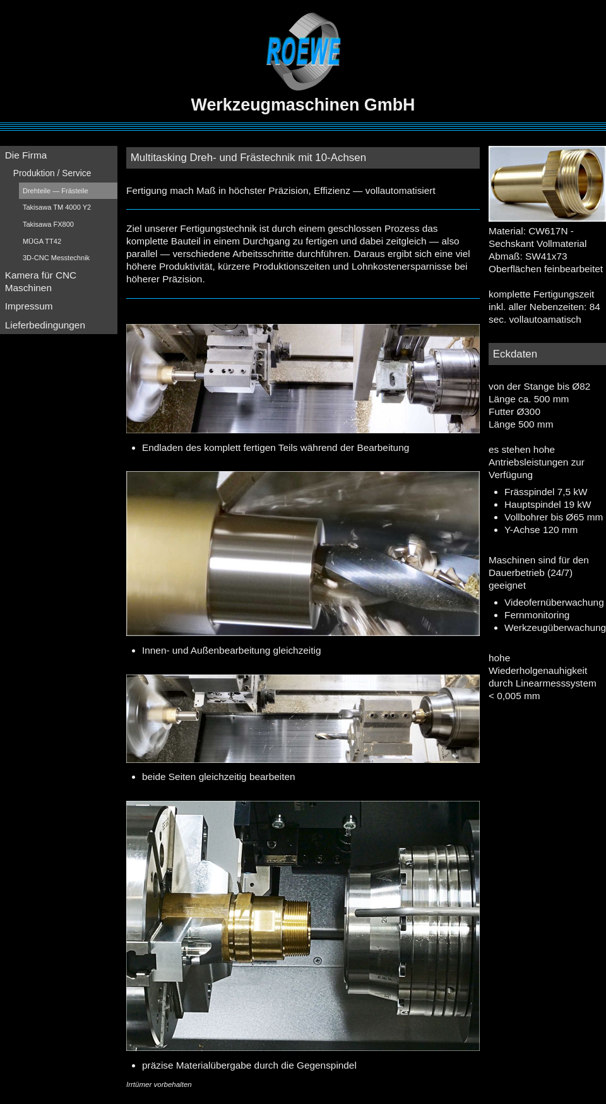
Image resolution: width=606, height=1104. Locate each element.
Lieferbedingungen (45, 325)
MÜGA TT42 (42, 241)
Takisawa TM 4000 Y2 (57, 207)
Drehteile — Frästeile (55, 191)
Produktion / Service (52, 173)
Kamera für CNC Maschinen (41, 281)
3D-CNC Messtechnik (56, 257)
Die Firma (26, 155)
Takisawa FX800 (48, 224)
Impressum (29, 306)
